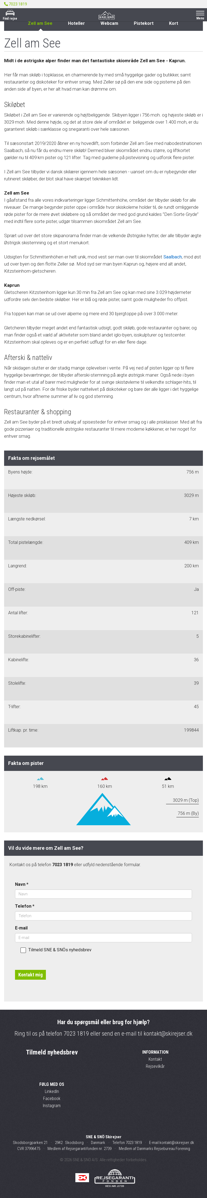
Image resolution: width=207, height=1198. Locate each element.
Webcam (109, 23)
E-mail (21, 928)
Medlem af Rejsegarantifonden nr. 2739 (79, 1148)
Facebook (51, 1098)
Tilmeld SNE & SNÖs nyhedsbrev (55, 950)
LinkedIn (52, 1091)
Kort (173, 23)
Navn (21, 884)
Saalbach (172, 257)
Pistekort (143, 23)
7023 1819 (76, 1033)
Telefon (24, 906)
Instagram (52, 1105)
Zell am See (40, 23)
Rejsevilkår (155, 1066)
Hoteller (76, 23)
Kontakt (155, 1059)
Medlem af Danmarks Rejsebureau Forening (154, 1148)
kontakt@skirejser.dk (168, 1033)
